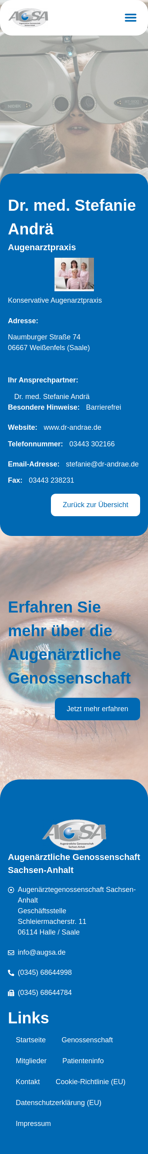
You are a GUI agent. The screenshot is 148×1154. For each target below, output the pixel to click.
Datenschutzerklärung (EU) (58, 1103)
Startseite (31, 1040)
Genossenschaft (87, 1040)
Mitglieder (31, 1061)
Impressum (33, 1124)
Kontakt (28, 1082)
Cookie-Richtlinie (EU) (91, 1082)
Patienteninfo (83, 1061)
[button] (130, 17)
